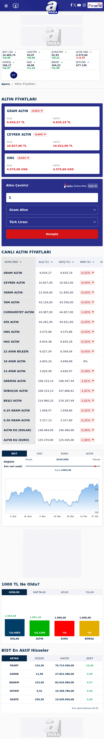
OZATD (14, 699)
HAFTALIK (39, 592)
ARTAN (14, 658)
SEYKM (14, 691)
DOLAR (14, 638)
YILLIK (90, 592)
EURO (64, 453)
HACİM (64, 658)
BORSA (89, 638)
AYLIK (64, 592)
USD (39, 453)
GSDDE (14, 674)
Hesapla (52, 234)
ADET (89, 658)
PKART (14, 665)
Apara (6, 84)
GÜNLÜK (14, 592)
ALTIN (89, 453)
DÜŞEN (39, 658)
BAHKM (14, 682)
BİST (14, 453)
